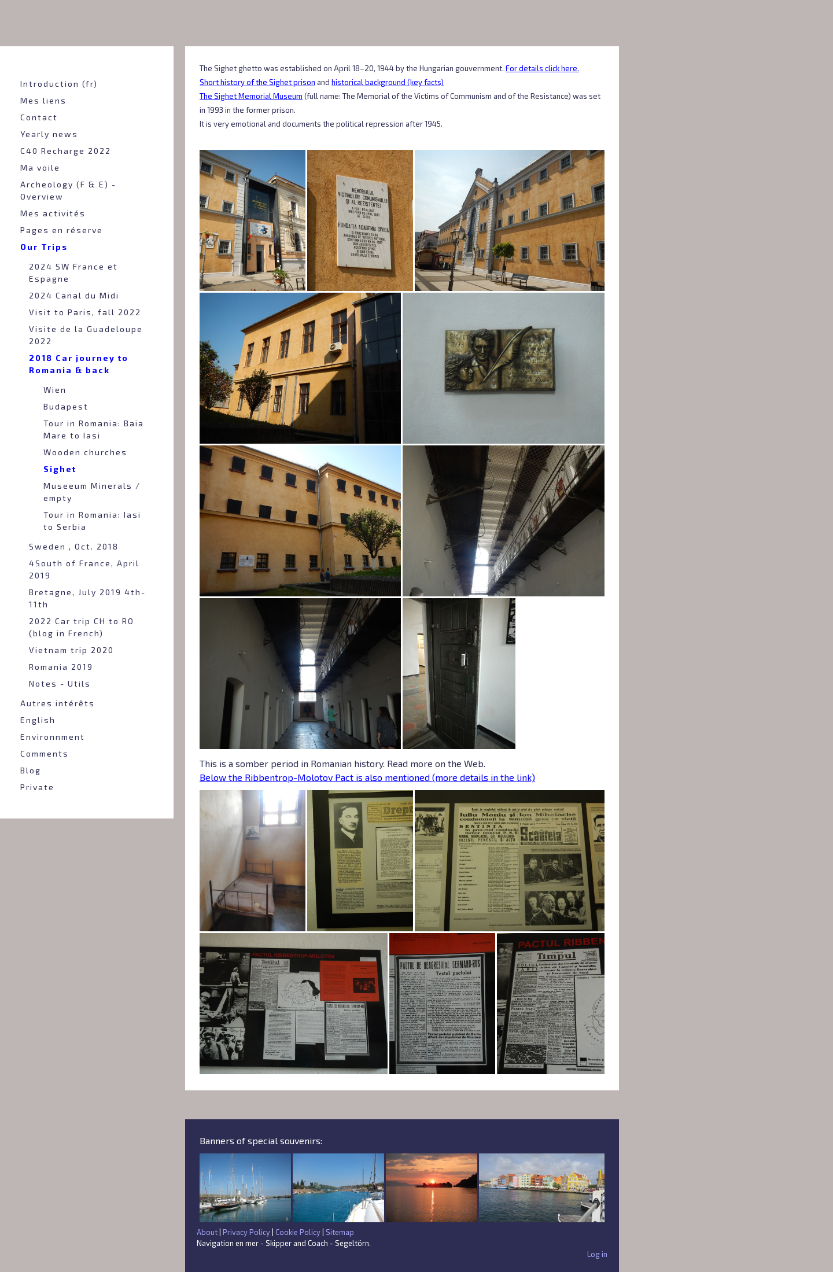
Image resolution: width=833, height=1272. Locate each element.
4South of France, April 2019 (84, 569)
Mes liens (43, 100)
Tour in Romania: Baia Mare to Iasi (93, 429)
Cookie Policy (297, 1232)
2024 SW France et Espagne (73, 272)
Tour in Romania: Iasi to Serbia (92, 521)
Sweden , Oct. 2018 (74, 546)
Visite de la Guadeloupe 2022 (86, 335)
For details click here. (542, 68)
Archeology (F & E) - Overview (68, 190)
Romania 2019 (61, 667)
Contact (39, 117)
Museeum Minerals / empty (92, 492)
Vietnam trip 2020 (71, 650)
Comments (44, 753)
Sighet (59, 469)
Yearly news (49, 134)
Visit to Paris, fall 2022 (85, 312)
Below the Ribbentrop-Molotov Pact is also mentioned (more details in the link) (367, 777)
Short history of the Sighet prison (257, 82)
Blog (30, 770)
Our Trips (44, 247)
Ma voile (40, 167)
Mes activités (53, 213)
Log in (597, 1254)
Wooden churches (85, 452)
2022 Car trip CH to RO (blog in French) (81, 627)
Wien (55, 389)
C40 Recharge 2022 (65, 151)
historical (348, 82)
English (38, 720)
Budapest (66, 406)
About (207, 1232)
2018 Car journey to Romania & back (78, 364)
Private (37, 787)
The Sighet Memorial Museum (251, 96)
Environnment (52, 737)
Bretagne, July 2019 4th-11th (87, 598)
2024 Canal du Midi (74, 295)
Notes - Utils (60, 683)
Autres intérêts (57, 703)
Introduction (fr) (59, 84)
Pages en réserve (61, 230)
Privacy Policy (246, 1232)
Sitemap (340, 1232)
